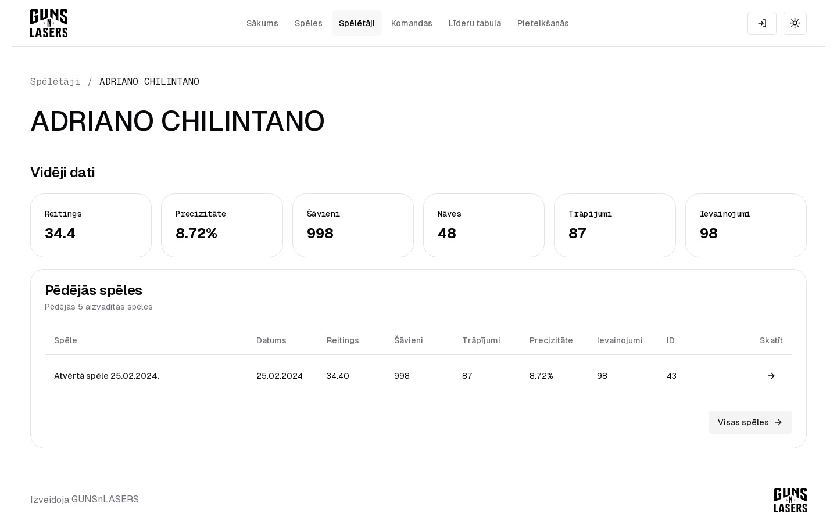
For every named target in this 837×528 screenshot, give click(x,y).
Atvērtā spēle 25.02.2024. (106, 375)
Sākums (262, 23)
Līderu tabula (475, 23)
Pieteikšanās (543, 23)
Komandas (411, 23)
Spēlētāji (357, 23)
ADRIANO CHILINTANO (149, 81)
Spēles (309, 23)
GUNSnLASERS (105, 499)
